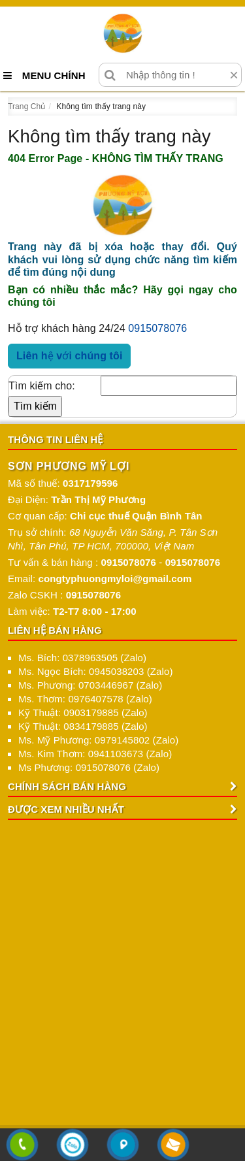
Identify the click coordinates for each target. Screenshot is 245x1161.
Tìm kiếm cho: (41, 385)
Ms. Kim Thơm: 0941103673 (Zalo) (95, 753)
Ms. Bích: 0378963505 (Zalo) (82, 657)
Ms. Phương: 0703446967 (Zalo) (90, 685)
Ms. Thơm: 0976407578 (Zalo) (85, 698)
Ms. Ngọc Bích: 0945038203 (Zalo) (95, 671)
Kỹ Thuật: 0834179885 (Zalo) (83, 726)
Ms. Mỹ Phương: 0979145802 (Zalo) (98, 739)
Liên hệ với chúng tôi (69, 355)
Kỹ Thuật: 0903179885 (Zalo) (83, 712)
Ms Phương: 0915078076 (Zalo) (88, 767)
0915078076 (157, 328)
